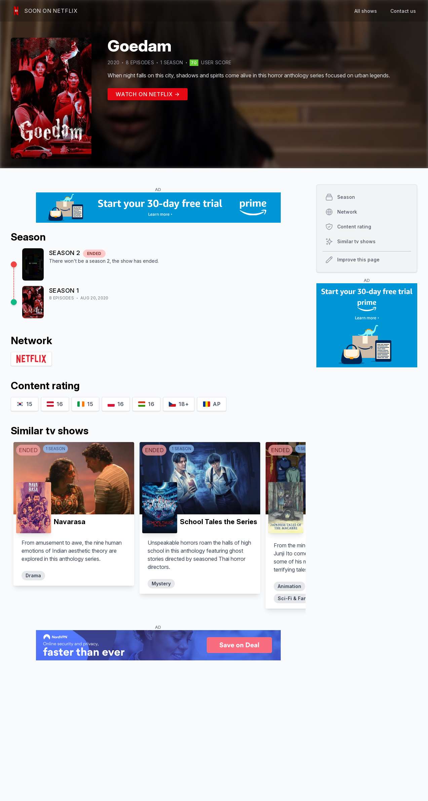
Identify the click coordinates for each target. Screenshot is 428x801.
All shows (365, 11)
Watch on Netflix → (148, 94)
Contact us (403, 11)
